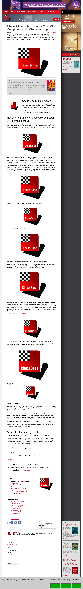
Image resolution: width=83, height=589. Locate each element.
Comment (9, 552)
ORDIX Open (18, 493)
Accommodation (15, 496)
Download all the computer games (18, 313)
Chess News (18, 20)
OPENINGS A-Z (21, 11)
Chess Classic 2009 (16, 513)
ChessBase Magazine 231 (70, 542)
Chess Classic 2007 (16, 510)
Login (72, 12)
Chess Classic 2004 (16, 503)
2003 (22, 501)
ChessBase (16, 532)
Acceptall (76, 585)
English (32, 481)
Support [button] (40, 11)
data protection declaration (19, 581)
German (23, 481)
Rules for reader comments (13, 544)
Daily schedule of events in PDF (19, 488)
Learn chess (50, 11)
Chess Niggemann (48, 524)
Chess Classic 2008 (16, 512)
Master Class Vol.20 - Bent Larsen (69, 525)
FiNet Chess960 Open (21, 491)
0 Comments (53, 32)
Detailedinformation (55, 585)
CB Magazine (31, 11)
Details (28, 470)
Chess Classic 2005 (16, 506)
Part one (26, 485)
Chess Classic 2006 (16, 508)
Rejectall (66, 585)
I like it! (48, 32)
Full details (10, 459)
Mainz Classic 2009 (15, 519)
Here (32, 580)
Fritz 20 (10, 80)
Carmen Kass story (18, 505)
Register (18, 550)
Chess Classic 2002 (16, 501)
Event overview (14, 483)
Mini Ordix (24, 495)
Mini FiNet (18, 495)
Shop (6, 11)
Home (13, 11)
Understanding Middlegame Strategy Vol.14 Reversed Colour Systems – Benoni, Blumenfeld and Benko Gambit (70, 563)
